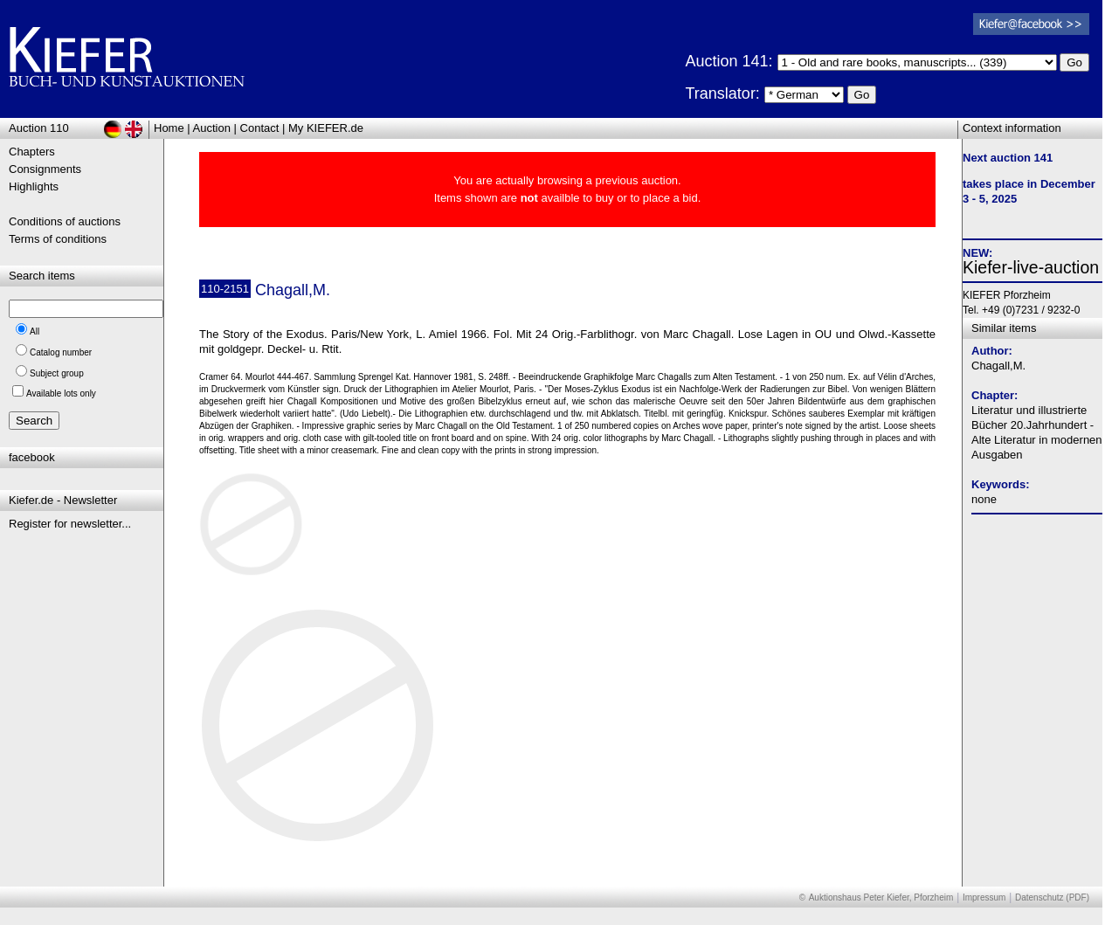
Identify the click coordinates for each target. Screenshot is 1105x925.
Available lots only (61, 393)
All (34, 331)
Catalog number (61, 352)
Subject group (57, 373)
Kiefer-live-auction (1031, 267)
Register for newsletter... (70, 523)
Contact (260, 128)
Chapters (32, 151)
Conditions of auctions (65, 221)
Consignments (45, 169)
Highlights (34, 186)
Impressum (984, 897)
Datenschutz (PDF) (1052, 897)
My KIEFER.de (325, 128)
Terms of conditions (58, 238)
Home (169, 128)
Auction (212, 128)
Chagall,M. (998, 365)
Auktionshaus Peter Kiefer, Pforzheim (881, 897)
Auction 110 (39, 128)
